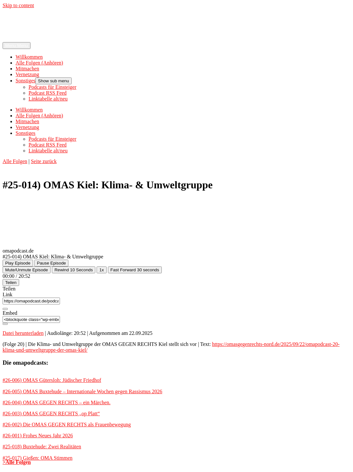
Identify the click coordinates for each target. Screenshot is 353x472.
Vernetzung (27, 74)
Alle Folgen (15, 161)
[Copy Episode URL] (5, 309)
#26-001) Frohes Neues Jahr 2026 (38, 435)
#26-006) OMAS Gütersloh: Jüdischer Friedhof (52, 380)
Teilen (11, 282)
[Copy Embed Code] (5, 324)
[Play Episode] (18, 263)
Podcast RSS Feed (47, 93)
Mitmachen (27, 68)
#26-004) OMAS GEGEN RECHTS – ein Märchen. (57, 402)
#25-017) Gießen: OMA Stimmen (38, 458)
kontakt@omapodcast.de (194, 466)
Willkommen (29, 57)
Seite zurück (44, 161)
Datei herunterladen (23, 333)
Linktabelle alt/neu (48, 98)
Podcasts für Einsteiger (52, 87)
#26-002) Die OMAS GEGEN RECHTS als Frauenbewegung (67, 424)
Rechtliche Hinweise (143, 466)
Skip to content (18, 5)
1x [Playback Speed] (101, 269)
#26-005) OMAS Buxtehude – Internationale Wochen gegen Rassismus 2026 (82, 391)
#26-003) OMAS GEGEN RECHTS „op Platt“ (51, 413)
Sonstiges (25, 80)
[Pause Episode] (51, 263)
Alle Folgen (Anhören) (39, 62)
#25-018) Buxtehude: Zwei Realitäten (42, 446)
